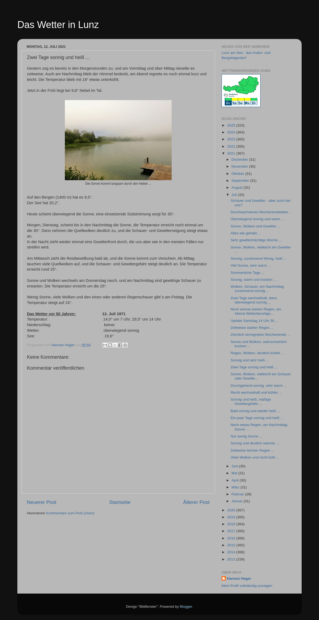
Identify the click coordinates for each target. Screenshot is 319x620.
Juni (235, 466)
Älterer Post (196, 502)
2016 (231, 538)
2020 (231, 510)
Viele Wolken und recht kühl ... (255, 457)
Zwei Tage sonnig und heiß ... (254, 367)
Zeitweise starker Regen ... (252, 328)
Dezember (240, 159)
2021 (231, 153)
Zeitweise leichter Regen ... (252, 450)
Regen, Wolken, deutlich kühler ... (258, 353)
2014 (231, 552)
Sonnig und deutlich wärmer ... (255, 443)
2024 (231, 132)
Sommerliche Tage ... (248, 273)
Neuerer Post (41, 502)
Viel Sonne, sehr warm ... (251, 265)
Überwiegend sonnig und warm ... (257, 219)
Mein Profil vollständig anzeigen (247, 586)
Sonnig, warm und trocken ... (254, 280)
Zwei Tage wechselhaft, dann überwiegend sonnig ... (254, 300)
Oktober (238, 174)
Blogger (186, 607)
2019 (231, 517)
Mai (234, 473)
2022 (231, 146)
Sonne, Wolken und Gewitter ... (256, 226)
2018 (231, 524)
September (240, 181)
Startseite (120, 502)
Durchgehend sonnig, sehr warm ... (259, 386)
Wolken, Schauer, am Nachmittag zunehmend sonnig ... (257, 289)
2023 (231, 139)
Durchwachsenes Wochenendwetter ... (261, 212)
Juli (234, 195)
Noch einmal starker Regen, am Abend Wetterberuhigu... (256, 311)
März (236, 487)
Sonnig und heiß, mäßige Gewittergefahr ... (251, 401)
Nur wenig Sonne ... (246, 436)
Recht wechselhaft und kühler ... (256, 392)
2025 (231, 125)
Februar (238, 494)
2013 (231, 559)
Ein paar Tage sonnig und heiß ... (257, 418)
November (240, 166)
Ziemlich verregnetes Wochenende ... (260, 335)
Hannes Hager (239, 578)
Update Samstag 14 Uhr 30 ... (254, 321)
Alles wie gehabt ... (246, 233)
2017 (231, 531)
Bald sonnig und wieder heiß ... (255, 411)
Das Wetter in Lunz (58, 24)
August (237, 187)
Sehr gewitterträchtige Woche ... (256, 240)
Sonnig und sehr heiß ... (250, 360)
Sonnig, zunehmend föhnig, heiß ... (258, 258)
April (235, 480)
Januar (237, 501)
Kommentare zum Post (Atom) (70, 513)
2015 (231, 545)
